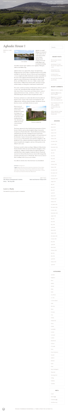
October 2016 (54, 210)
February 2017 (54, 198)
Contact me (45, 1)
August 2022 (53, 124)
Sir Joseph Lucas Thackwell (19, 171)
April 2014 (53, 258)
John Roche (30, 167)
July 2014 (52, 253)
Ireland (52, 326)
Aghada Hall (19, 167)
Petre (52, 349)
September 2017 (54, 178)
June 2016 (53, 221)
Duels (52, 303)
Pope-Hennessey (54, 352)
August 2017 (53, 181)
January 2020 (53, 132)
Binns (52, 289)
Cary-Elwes (53, 294)
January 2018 (53, 167)
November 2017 (54, 173)
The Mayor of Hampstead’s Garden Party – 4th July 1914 (14, 179)
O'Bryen (52, 343)
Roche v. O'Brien (41, 170)
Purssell (52, 355)
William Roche (33, 171)
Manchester (53, 340)
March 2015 (53, 247)
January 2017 (53, 201)
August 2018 (53, 150)
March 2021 (53, 127)
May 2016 (53, 224)
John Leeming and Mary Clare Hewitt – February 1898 (56, 113)
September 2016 (54, 213)
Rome (52, 366)
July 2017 (52, 184)
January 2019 (53, 138)
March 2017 (53, 195)
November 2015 (54, 236)
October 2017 (53, 175)
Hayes (52, 323)
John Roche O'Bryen (37, 167)
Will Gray (53, 111)
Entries (53, 396)
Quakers (52, 357)
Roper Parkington (54, 369)
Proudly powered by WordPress (24, 408)
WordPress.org (54, 402)
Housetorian (28, 157)
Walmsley (53, 380)
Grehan (52, 317)
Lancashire (53, 329)
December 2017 (54, 170)
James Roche (25, 167)
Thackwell (28, 171)
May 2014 (53, 256)
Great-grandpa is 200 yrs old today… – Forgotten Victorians (57, 104)
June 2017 (53, 187)
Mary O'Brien (20, 170)
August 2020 (53, 130)
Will (4, 52)
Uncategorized (21, 165)
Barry (52, 280)
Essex (52, 309)
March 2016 (53, 230)
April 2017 (53, 193)
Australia (53, 274)
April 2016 (53, 227)
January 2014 (53, 261)
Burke (52, 292)
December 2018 (54, 141)
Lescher (52, 332)
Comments (54, 399)
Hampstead (53, 320)
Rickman (52, 360)
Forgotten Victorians (8, 1)
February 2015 (54, 250)
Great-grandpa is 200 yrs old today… (55, 107)
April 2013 (53, 264)
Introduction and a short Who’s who (54, 4)
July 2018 (52, 152)
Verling (52, 378)
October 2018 (53, 144)
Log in (52, 393)
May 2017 (53, 190)
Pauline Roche (32, 170)
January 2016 (53, 233)
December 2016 (54, 204)
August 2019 (53, 135)
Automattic (49, 408)
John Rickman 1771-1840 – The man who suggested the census (56, 66)
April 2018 (53, 161)
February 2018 (54, 164)
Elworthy (53, 306)
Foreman (53, 312)
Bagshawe (53, 277)
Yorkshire (53, 383)
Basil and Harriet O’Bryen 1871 (35, 178)
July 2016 (52, 218)
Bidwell (52, 286)
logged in (12, 191)
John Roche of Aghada (58, 90)
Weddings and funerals (59, 6)
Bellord (52, 283)
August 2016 (53, 216)
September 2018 (54, 147)
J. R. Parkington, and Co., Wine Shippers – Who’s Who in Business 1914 (56, 98)
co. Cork (52, 297)
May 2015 (53, 241)
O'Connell (53, 346)
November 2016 (54, 207)
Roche (36, 170)
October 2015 (53, 238)
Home (52, 1)
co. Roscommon (54, 300)
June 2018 (53, 155)
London (52, 337)
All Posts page (60, 1)
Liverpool (53, 335)
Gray (52, 314)
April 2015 (53, 244)
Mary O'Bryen (26, 170)
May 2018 (53, 158)
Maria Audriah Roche (33, 168)
